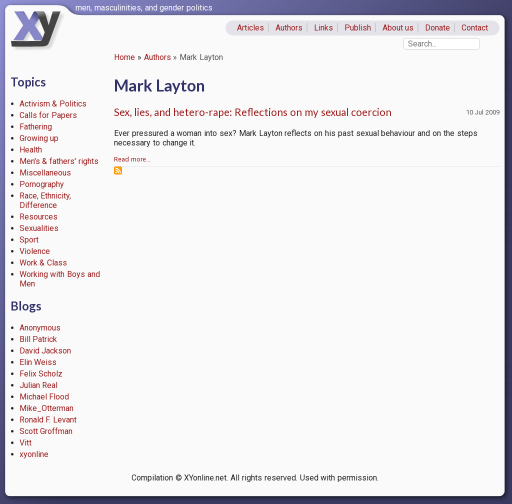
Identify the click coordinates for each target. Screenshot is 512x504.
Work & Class (44, 263)
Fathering (36, 127)
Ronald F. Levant (48, 419)
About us (398, 27)
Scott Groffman (46, 431)
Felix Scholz (41, 373)
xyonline (34, 454)
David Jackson (46, 351)
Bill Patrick (39, 339)
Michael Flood (45, 397)
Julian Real (39, 385)
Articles (250, 27)
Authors (289, 27)
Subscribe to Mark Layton (118, 170)
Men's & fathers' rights (59, 161)
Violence (35, 251)
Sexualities (39, 228)
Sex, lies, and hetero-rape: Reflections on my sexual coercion (253, 112)
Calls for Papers (49, 115)
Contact (475, 27)
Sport (29, 239)
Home (124, 57)
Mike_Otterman (47, 408)
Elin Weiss (38, 362)
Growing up (39, 138)
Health (31, 149)
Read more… (132, 159)
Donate (437, 27)
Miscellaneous (45, 173)
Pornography (42, 184)
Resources (39, 217)
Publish (357, 27)
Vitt (26, 443)
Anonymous (40, 327)
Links (323, 27)
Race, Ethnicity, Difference (46, 200)
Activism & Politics (53, 103)
